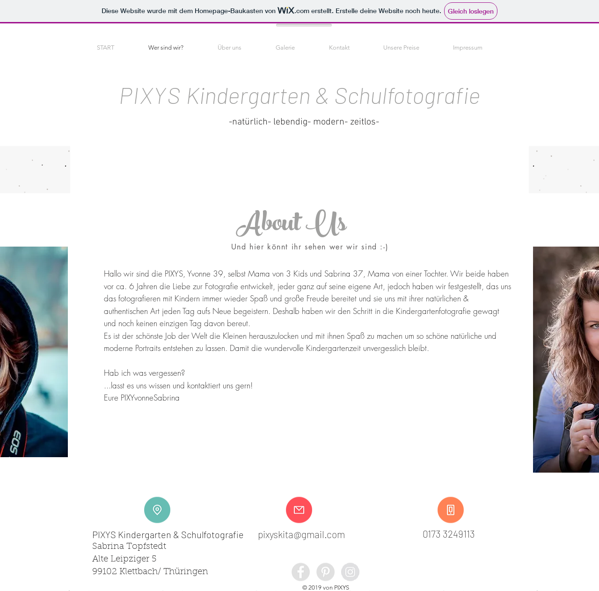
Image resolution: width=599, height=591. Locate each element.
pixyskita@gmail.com (301, 534)
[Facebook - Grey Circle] (301, 572)
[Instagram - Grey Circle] (350, 572)
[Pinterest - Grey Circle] (325, 572)
